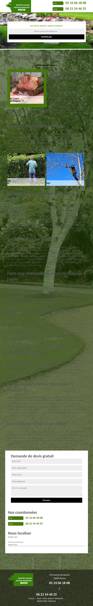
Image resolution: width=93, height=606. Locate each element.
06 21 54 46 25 (76, 8)
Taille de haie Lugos (69, 558)
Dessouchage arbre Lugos (44, 567)
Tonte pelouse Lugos (15, 558)
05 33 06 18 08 (76, 3)
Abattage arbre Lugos (16, 563)
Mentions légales (46, 601)
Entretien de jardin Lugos (71, 563)
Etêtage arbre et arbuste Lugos (44, 560)
